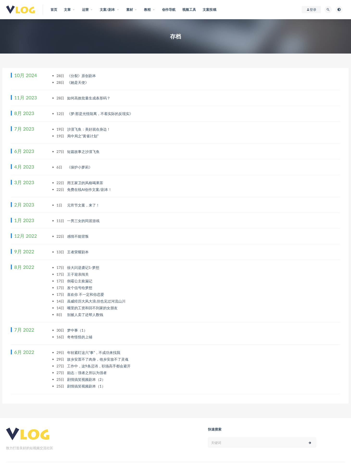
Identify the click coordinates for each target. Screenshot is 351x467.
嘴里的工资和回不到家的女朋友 (93, 308)
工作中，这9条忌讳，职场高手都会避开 (99, 366)
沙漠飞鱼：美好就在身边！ (89, 129)
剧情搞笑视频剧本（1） (86, 386)
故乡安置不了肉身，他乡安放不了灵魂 (98, 359)
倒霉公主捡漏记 (80, 281)
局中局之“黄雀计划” (83, 136)
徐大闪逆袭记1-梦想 (83, 267)
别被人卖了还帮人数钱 (85, 314)
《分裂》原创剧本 (82, 75)
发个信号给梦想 (80, 287)
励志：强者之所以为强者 (87, 372)
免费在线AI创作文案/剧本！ (90, 189)
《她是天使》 (78, 82)
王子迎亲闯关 (78, 274)
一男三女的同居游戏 (83, 220)
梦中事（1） (77, 330)
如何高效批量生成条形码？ (89, 98)
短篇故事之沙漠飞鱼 (83, 151)
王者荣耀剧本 (78, 252)
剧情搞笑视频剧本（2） (86, 379)
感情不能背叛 (78, 236)
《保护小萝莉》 (80, 167)
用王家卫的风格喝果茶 (85, 183)
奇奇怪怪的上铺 (80, 337)
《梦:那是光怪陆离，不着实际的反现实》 (100, 113)
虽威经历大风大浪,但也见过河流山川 (96, 301)
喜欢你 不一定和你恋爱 (86, 294)
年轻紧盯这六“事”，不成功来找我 (94, 352)
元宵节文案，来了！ (83, 205)
